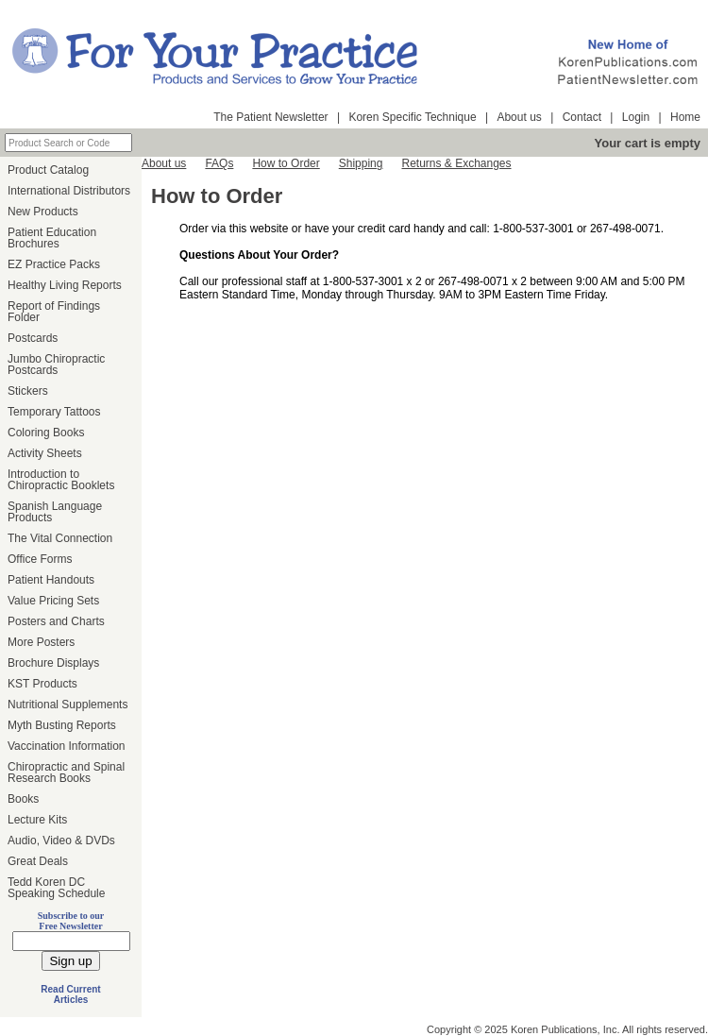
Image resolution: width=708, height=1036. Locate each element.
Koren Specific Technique (412, 117)
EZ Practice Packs (54, 264)
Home (685, 117)
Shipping (361, 163)
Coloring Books (46, 432)
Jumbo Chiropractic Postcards (56, 364)
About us (519, 117)
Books (23, 799)
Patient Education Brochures (52, 238)
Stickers (28, 391)
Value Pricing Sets (53, 600)
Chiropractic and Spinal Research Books (66, 772)
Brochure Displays (53, 663)
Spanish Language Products (55, 512)
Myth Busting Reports (62, 725)
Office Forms (40, 559)
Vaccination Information (67, 746)
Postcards (33, 338)
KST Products (42, 683)
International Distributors (69, 190)
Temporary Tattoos (54, 411)
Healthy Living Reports (65, 285)
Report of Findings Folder (54, 311)
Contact (582, 117)
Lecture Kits (37, 819)
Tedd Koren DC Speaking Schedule (56, 887)
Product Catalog (48, 170)
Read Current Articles (70, 994)
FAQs (219, 163)
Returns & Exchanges (456, 163)
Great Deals (38, 861)
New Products (43, 211)
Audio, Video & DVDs (61, 840)
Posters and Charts (56, 621)
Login (635, 117)
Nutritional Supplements (67, 704)
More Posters (41, 642)
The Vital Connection (60, 538)
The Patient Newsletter (270, 117)
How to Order (285, 163)
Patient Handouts (51, 579)
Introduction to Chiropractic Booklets (61, 479)
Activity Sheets (45, 453)
